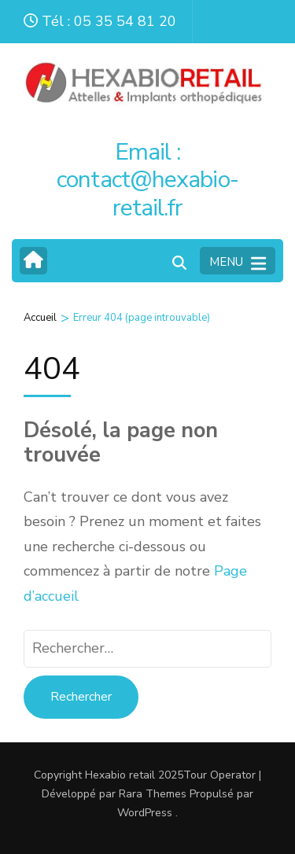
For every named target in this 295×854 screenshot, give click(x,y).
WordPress (144, 812)
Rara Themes (152, 793)
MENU (237, 262)
